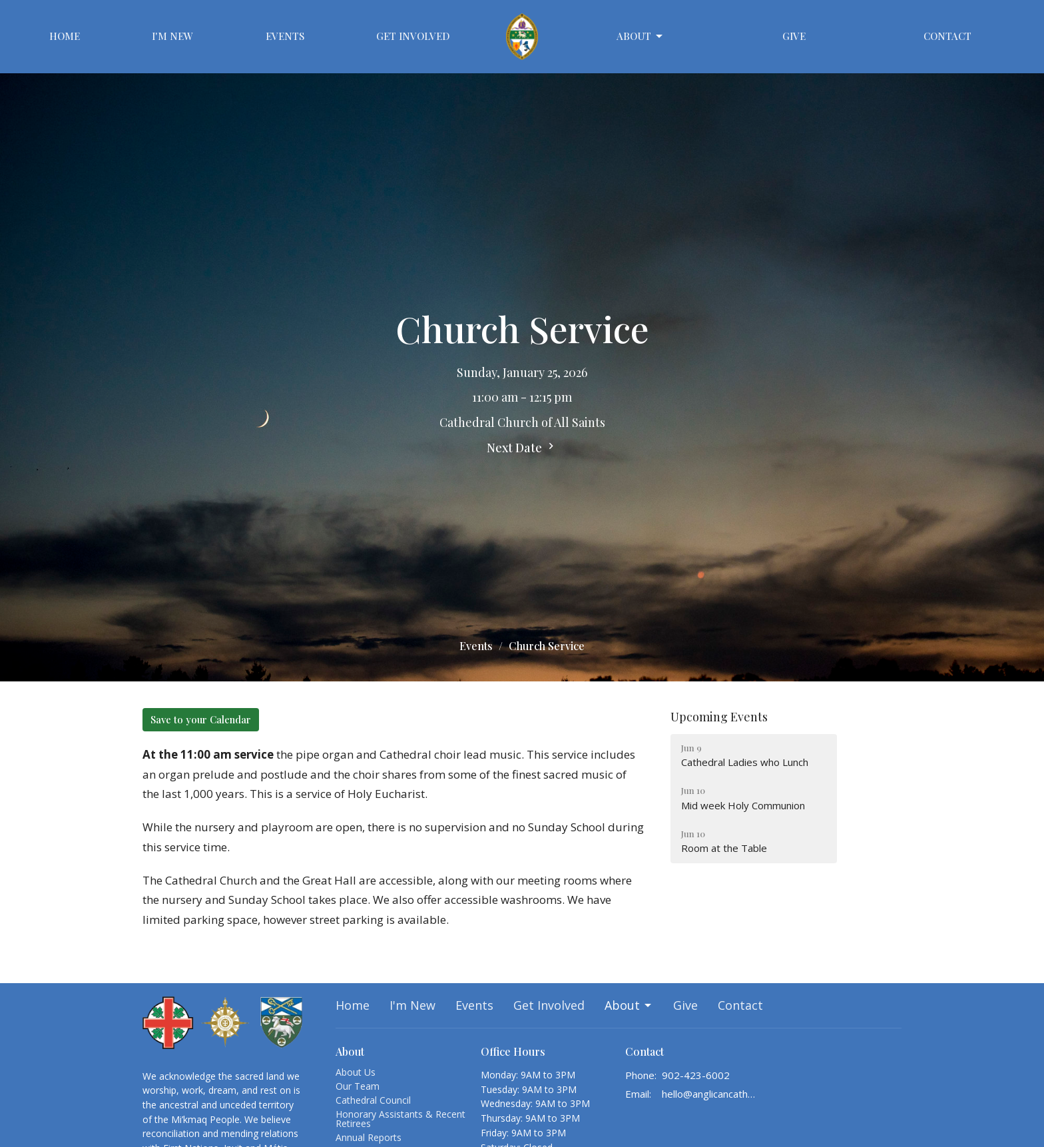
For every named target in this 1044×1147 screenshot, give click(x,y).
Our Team (358, 1086)
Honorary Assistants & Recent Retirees (400, 1119)
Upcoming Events (719, 717)
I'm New (172, 36)
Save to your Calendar (200, 719)
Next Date (522, 448)
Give (794, 36)
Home (64, 36)
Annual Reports (368, 1137)
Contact (947, 36)
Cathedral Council (373, 1100)
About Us (356, 1072)
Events (285, 36)
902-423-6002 (696, 1075)
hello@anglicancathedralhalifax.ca (709, 1093)
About (640, 36)
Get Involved (413, 36)
